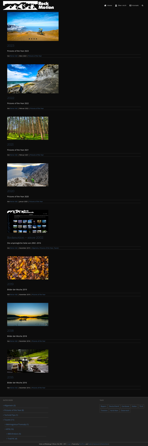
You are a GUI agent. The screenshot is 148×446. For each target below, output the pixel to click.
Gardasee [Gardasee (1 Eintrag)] (125, 406)
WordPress (82, 444)
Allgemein (35, 248)
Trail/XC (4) (12, 438)
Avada (90, 444)
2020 (10, 191)
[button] (142, 5)
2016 (10, 377)
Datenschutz (104, 444)
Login (69, 444)
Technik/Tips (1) (11, 415)
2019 (10, 284)
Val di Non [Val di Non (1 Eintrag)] (114, 410)
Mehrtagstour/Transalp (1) (17, 424)
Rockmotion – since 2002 (25, 237)
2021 (10, 144)
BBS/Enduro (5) (14, 434)
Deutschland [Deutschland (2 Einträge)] (114, 406)
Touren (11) (9, 420)
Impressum (96, 444)
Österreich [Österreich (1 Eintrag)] (125, 410)
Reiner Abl (13, 56)
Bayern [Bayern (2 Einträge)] (103, 406)
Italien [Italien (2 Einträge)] (134, 406)
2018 (10, 330)
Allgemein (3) (10, 405)
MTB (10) (10, 429)
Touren (56, 248)
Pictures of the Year (35, 56)
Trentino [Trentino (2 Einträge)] (104, 410)
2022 (10, 98)
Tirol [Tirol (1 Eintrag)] (141, 406)
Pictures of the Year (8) (14, 410)
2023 (10, 45)
